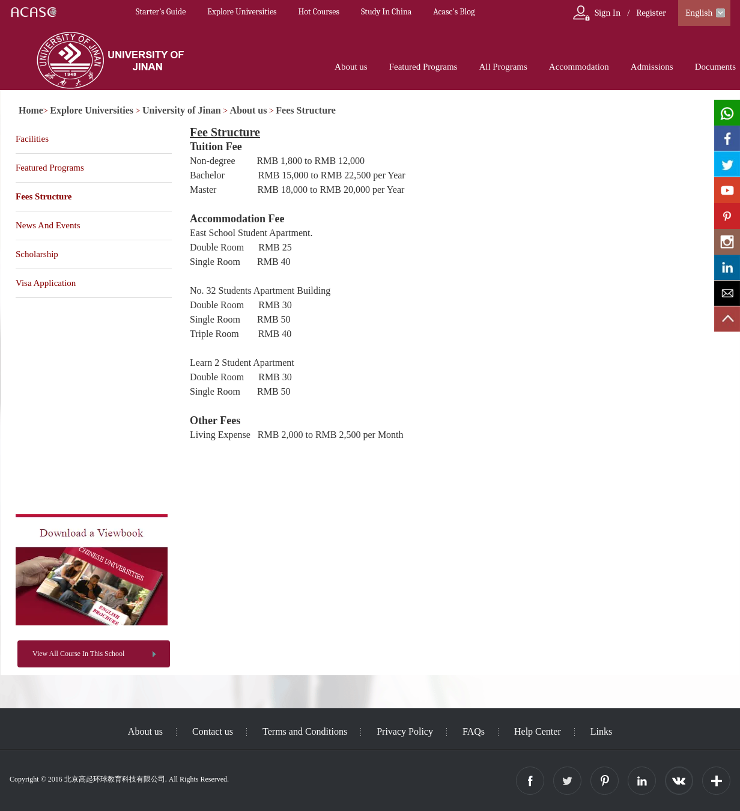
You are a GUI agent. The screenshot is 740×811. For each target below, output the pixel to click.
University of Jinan (181, 110)
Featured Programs (423, 66)
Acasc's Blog (454, 12)
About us (351, 66)
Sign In (607, 12)
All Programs (503, 66)
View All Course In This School (78, 653)
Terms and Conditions (304, 731)
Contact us (212, 731)
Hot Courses (319, 12)
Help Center (537, 731)
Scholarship (37, 254)
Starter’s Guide (161, 12)
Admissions (652, 66)
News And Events (48, 225)
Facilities (32, 139)
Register (651, 12)
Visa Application (46, 283)
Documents (715, 66)
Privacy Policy (405, 731)
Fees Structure (306, 110)
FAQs (473, 731)
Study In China (386, 12)
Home (31, 110)
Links (601, 731)
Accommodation (579, 66)
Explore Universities (241, 12)
